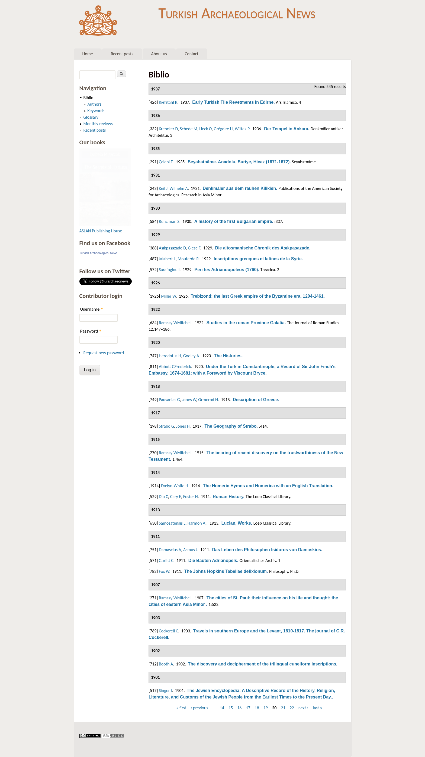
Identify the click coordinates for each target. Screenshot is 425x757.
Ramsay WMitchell (175, 322)
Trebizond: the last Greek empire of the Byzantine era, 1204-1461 (257, 296)
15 (230, 707)
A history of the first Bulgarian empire (233, 221)
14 (222, 707)
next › (303, 707)
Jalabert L (167, 258)
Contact (191, 53)
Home (87, 53)
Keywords (96, 110)
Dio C (163, 496)
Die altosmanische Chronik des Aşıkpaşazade (262, 248)
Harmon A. (197, 523)
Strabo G (166, 426)
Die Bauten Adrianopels (212, 560)
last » (317, 707)
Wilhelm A (178, 188)
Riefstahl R (168, 102)
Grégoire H (223, 128)
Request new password (103, 352)
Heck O (205, 128)
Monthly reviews (98, 123)
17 (248, 707)
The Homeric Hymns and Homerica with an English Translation (267, 485)
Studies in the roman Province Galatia (246, 322)
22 (291, 707)
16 (239, 707)
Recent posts (122, 53)
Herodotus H (170, 355)
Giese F (194, 248)
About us (159, 53)
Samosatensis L (172, 523)
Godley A (191, 355)
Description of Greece (255, 399)
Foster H (190, 496)
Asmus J (190, 549)
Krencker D (168, 128)
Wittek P (242, 128)
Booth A (166, 664)
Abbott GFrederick (175, 366)
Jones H (183, 426)
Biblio (88, 97)
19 (265, 707)
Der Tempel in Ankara (286, 128)
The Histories (227, 355)
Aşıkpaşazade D (172, 248)
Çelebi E (166, 161)
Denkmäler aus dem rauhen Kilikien (239, 188)
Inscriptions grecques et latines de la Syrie (258, 258)
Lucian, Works (236, 523)
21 (283, 707)
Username (91, 309)
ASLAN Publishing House (100, 230)
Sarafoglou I (169, 269)
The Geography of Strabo (231, 426)
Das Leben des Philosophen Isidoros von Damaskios (266, 549)
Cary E (175, 496)
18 (257, 707)
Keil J (163, 188)
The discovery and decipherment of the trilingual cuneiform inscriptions (262, 664)
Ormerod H (208, 399)
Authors (94, 104)
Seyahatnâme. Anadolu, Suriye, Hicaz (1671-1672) (239, 162)
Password (91, 331)
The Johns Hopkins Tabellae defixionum (225, 571)
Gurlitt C (166, 560)
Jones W (189, 399)
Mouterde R (188, 258)
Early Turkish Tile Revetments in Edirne (232, 102)
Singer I (165, 690)
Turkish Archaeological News (236, 13)
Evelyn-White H (174, 485)
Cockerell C (168, 630)
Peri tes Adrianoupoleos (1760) (226, 269)
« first (181, 707)
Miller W (168, 296)
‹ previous (199, 707)
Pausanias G (169, 399)
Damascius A (170, 549)
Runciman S (169, 221)
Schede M (188, 128)
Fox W (164, 571)
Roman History (228, 496)
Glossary (90, 117)
